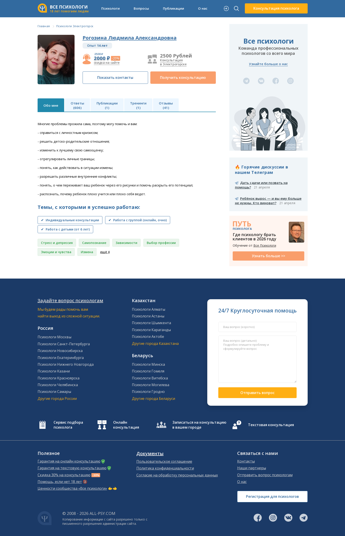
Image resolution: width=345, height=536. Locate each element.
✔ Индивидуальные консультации (70, 220)
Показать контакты (115, 77)
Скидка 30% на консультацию (64, 474)
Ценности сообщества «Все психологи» (72, 488)
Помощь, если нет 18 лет (60, 481)
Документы (150, 453)
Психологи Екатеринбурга (61, 357)
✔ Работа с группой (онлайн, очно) (137, 220)
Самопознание (94, 243)
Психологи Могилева (150, 384)
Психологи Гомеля (148, 371)
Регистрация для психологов (272, 496)
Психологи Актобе (148, 336)
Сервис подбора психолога (68, 425)
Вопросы (141, 8)
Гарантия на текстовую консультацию (72, 467)
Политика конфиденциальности (165, 468)
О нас (202, 8)
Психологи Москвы (54, 336)
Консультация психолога (276, 8)
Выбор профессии (161, 243)
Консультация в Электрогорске (173, 62)
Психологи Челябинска (58, 384)
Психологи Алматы (148, 309)
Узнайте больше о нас (268, 64)
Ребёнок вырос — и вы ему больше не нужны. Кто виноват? (268, 200)
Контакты (246, 461)
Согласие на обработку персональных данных (177, 475)
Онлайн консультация (126, 425)
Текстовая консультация (271, 424)
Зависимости (126, 243)
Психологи (110, 8)
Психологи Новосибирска (60, 350)
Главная (44, 26)
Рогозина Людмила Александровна (130, 37)
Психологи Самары (54, 391)
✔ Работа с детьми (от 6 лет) (65, 229)
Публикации (173, 8)
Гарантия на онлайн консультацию (69, 461)
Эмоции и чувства (56, 252)
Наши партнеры (251, 467)
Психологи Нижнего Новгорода (66, 364)
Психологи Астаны (148, 316)
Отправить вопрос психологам (265, 474)
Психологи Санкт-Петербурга (64, 343)
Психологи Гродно (148, 391)
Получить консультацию (183, 77)
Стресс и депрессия (57, 243)
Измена (87, 252)
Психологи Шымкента (151, 322)
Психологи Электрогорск (75, 26)
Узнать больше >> (268, 255)
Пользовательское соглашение (164, 461)
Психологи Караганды (151, 329)
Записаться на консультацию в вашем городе (199, 425)
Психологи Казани (54, 371)
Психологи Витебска (150, 378)
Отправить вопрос (257, 392)
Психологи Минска (148, 364)
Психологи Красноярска (58, 378)
